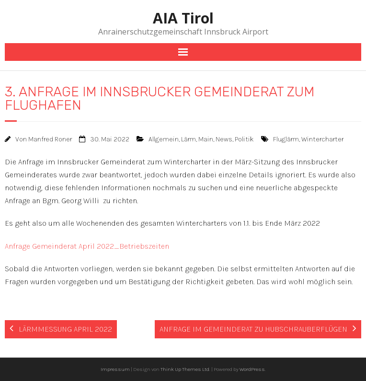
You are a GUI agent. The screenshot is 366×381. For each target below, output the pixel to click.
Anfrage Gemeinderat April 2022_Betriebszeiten (87, 246)
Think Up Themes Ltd (184, 369)
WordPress (252, 369)
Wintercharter (322, 139)
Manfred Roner (50, 139)
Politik (244, 139)
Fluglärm (286, 139)
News (224, 139)
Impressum (115, 369)
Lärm (188, 139)
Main (205, 139)
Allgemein (164, 139)
